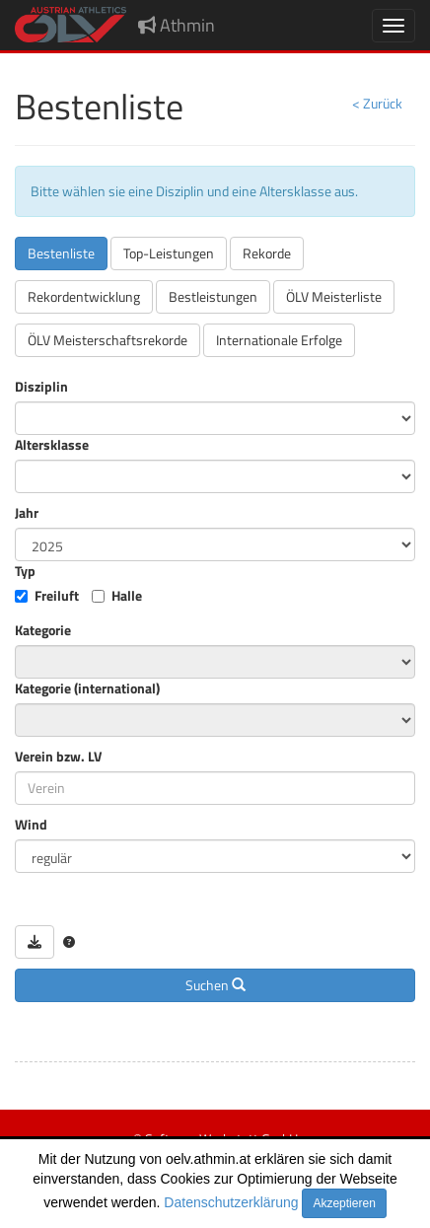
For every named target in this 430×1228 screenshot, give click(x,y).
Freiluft (57, 596)
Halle (126, 596)
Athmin (176, 25)
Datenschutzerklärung (231, 1202)
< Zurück (377, 103)
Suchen (215, 985)
